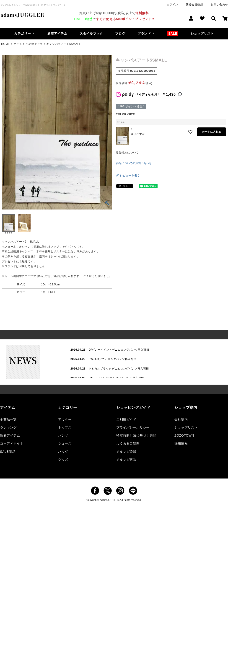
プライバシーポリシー (133, 427)
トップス (64, 427)
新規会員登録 (194, 4)
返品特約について (127, 152)
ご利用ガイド (126, 419)
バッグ (63, 451)
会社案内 (181, 419)
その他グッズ (34, 44)
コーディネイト (11, 443)
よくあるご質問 (128, 443)
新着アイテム (57, 33)
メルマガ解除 (126, 459)
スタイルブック (91, 33)
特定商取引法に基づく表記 (136, 435)
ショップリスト (202, 33)
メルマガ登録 (126, 451)
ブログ (120, 33)
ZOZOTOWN (184, 435)
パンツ (63, 435)
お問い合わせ (219, 4)
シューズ (64, 443)
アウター (64, 419)
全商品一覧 (8, 419)
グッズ (17, 44)
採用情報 (181, 443)
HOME (5, 44)
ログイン (172, 4)
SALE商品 (7, 451)
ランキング (8, 427)
